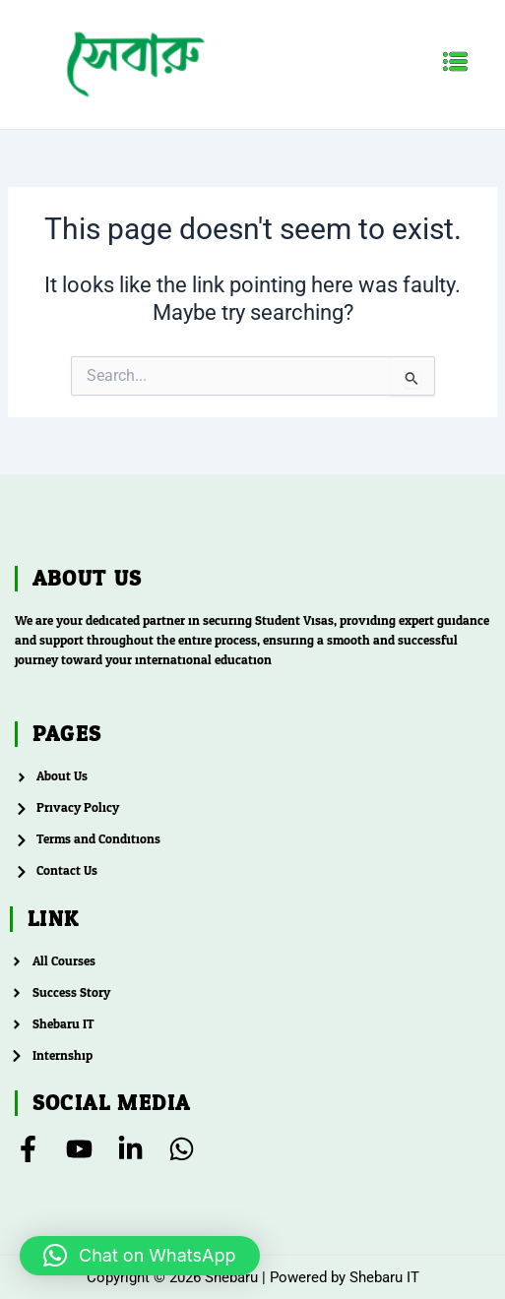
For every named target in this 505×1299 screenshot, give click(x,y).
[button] (455, 64)
